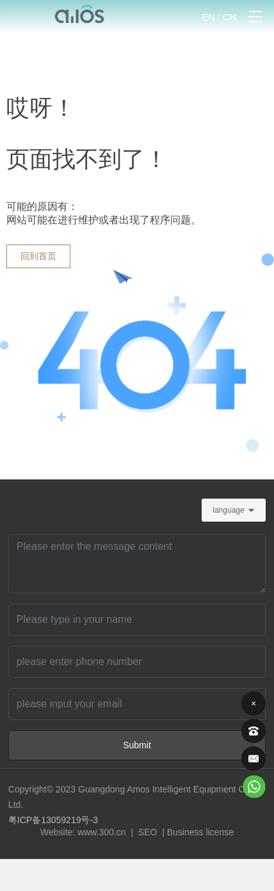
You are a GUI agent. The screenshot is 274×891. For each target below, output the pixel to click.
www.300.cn (101, 832)
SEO (146, 832)
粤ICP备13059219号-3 (53, 820)
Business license (200, 832)
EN (208, 17)
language (228, 510)
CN (230, 17)
